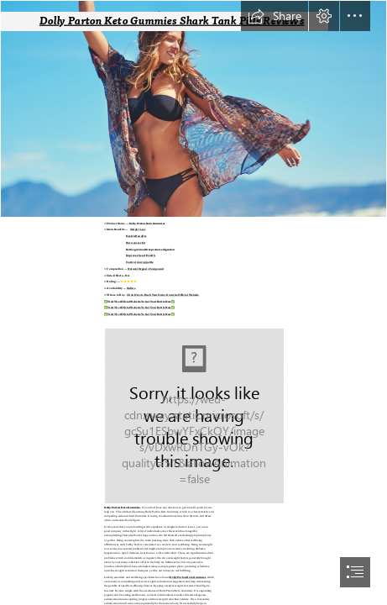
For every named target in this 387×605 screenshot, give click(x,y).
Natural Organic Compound (146, 269)
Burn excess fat (135, 243)
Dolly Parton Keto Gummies (147, 224)
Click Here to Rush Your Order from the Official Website (163, 295)
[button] (274, 16)
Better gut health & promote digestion (150, 250)
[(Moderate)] (193, 415)
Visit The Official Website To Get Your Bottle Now (139, 302)
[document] (193, 302)
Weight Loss (138, 230)
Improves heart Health (140, 256)
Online (131, 289)
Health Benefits (136, 236)
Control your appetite (140, 262)
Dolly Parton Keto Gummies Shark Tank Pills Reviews (172, 20)
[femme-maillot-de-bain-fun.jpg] (193, 109)
